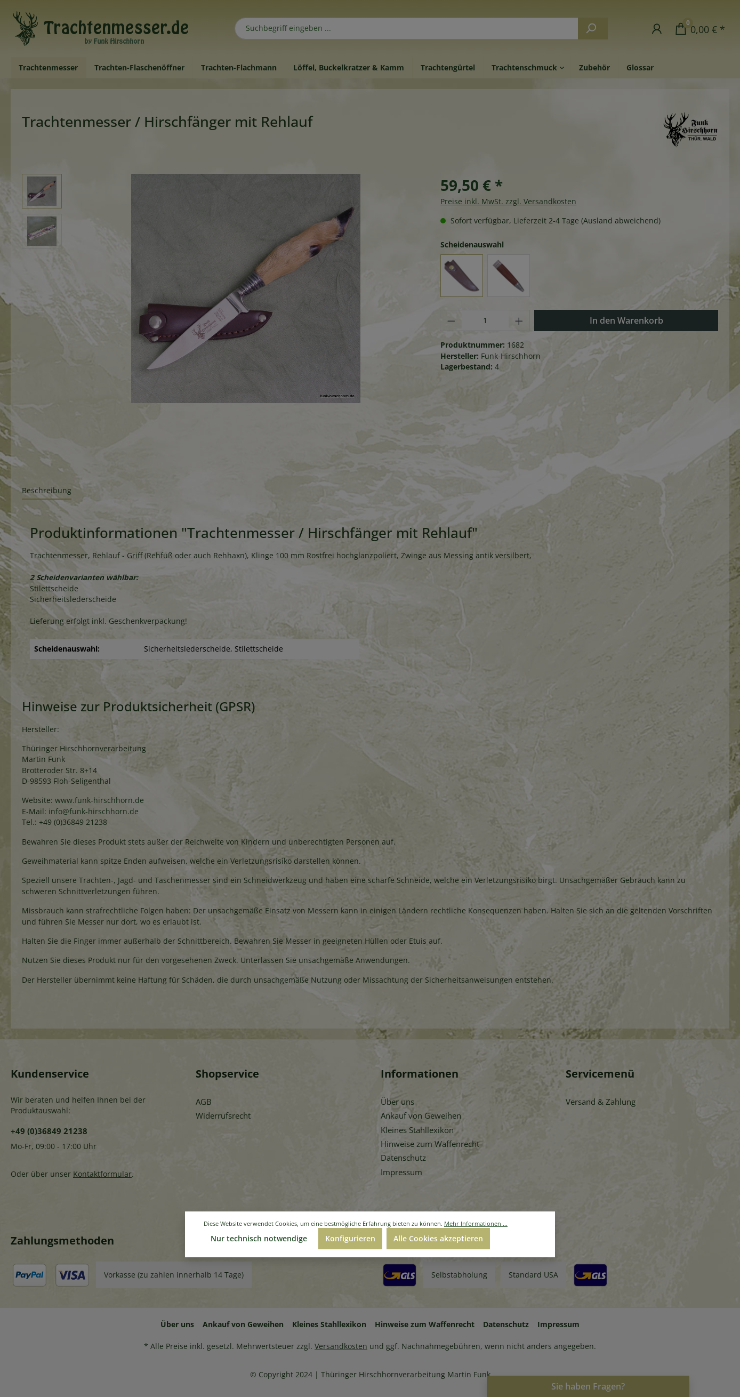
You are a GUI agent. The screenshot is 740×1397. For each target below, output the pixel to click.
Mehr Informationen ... (476, 1223)
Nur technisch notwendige (259, 1238)
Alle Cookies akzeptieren (438, 1238)
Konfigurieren (350, 1238)
